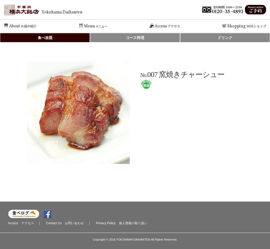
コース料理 (135, 38)
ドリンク (225, 38)
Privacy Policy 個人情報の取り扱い (121, 223)
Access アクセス (21, 223)
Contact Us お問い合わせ (65, 223)
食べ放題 (45, 38)
